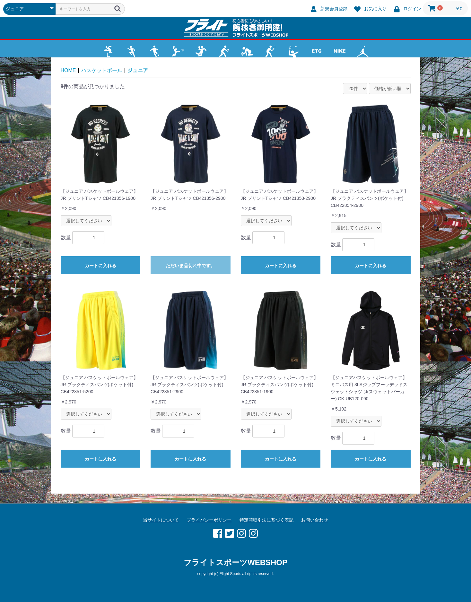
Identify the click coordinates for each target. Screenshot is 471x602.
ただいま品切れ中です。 (190, 265)
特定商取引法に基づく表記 (266, 519)
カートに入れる (100, 265)
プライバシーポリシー (209, 519)
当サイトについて (161, 519)
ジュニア (137, 70)
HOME (68, 70)
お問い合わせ (314, 519)
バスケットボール (101, 70)
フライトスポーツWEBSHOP (235, 562)
